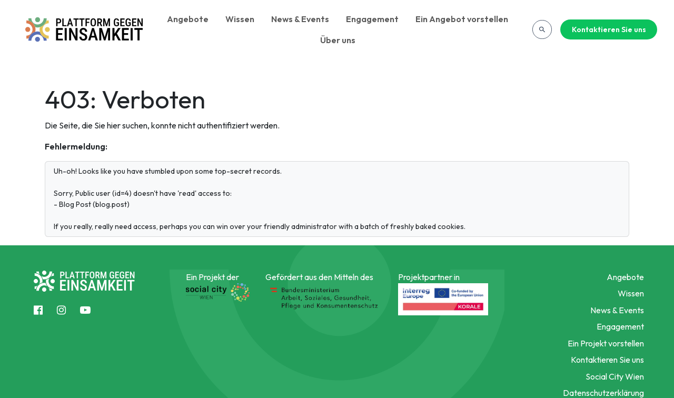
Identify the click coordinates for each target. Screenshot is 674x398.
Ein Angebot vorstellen (461, 19)
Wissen (239, 19)
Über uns (337, 40)
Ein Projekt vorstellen (606, 343)
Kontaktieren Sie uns (609, 29)
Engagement (372, 19)
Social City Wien (615, 376)
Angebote (188, 19)
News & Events (300, 19)
